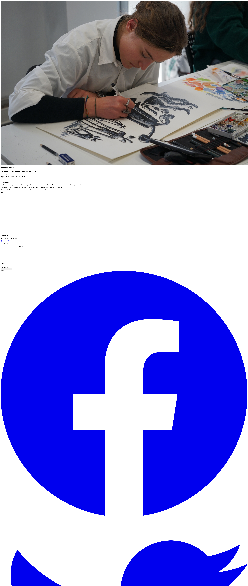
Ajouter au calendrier (5, 240)
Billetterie (3, 179)
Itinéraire (3, 249)
